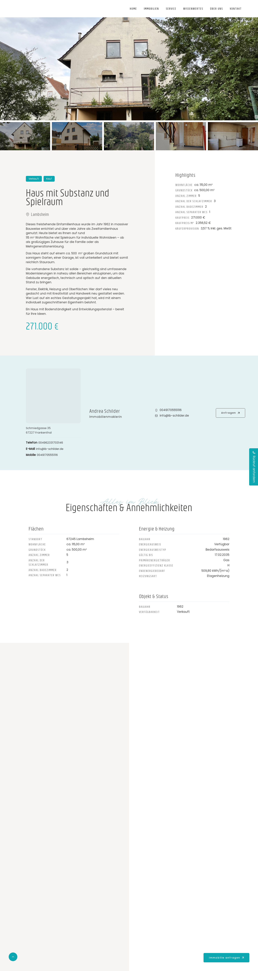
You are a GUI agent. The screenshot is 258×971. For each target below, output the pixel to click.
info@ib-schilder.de (50, 449)
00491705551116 (48, 455)
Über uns (216, 8)
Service (171, 8)
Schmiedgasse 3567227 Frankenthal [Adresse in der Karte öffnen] (39, 430)
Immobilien (151, 8)
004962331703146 (51, 442)
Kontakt (236, 8)
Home (133, 8)
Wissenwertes (193, 8)
